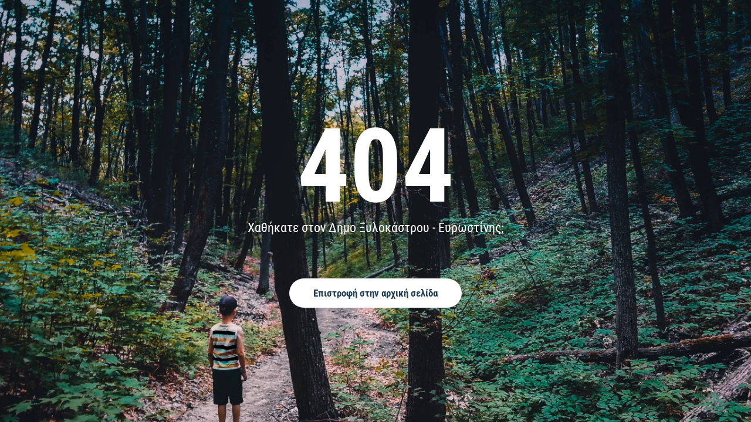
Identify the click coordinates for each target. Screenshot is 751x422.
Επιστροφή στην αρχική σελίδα (375, 293)
